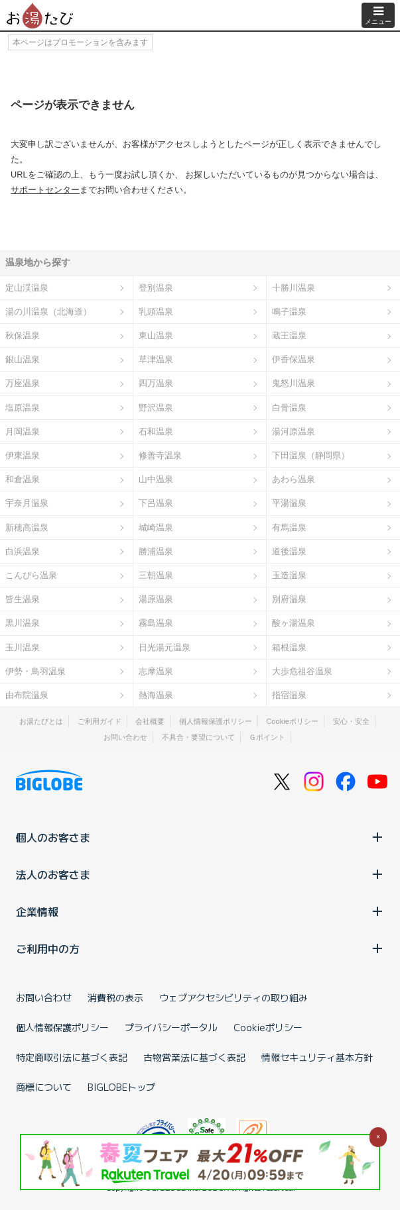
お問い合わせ (125, 737)
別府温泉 (289, 599)
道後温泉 (289, 551)
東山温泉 (156, 335)
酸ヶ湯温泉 (293, 623)
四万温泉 (156, 383)
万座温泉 (22, 383)
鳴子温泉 (289, 312)
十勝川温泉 (293, 288)
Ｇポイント (267, 737)
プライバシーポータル (171, 1027)
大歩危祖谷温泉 (302, 671)
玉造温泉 (289, 575)
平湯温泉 (289, 503)
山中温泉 (156, 479)
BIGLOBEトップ (121, 1086)
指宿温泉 (289, 695)
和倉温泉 (22, 479)
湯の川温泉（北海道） (48, 312)
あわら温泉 (293, 479)
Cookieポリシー (292, 721)
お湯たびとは (41, 721)
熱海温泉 (156, 695)
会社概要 (150, 721)
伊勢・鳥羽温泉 (35, 671)
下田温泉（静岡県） (311, 455)
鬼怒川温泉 (293, 383)
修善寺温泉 (160, 455)
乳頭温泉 (156, 312)
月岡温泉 (22, 431)
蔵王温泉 (289, 335)
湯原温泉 (156, 599)
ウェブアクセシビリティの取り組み (233, 997)
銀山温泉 (22, 359)
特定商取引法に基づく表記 (71, 1057)
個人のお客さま (200, 837)
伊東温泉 (22, 455)
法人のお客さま (200, 874)
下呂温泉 (156, 503)
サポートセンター (45, 190)
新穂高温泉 (26, 527)
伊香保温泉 (293, 359)
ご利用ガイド (99, 721)
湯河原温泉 (293, 431)
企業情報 (200, 911)
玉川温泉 (22, 647)
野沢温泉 (156, 408)
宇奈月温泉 (26, 503)
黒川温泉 (22, 623)
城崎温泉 (156, 527)
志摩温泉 (156, 671)
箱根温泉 (289, 647)
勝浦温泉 (156, 551)
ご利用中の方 (200, 948)
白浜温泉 (22, 551)
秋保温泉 (22, 335)
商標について (44, 1086)
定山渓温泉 (26, 288)
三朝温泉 (156, 575)
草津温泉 (156, 359)
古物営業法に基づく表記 (194, 1057)
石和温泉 (156, 431)
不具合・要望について (198, 737)
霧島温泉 (156, 623)
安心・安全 (351, 721)
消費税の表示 (115, 997)
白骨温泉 (289, 408)
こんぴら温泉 (31, 575)
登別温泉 (156, 288)
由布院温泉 (26, 695)
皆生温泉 (22, 599)
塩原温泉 (22, 408)
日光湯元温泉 (164, 647)
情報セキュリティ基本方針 (317, 1057)
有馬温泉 (289, 527)
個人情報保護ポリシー (215, 721)
